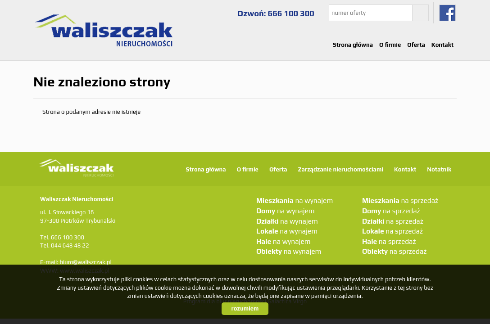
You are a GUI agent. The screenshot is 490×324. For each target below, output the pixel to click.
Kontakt (442, 44)
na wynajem (294, 200)
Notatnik (439, 169)
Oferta (416, 44)
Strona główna (353, 44)
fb (447, 12)
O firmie (390, 44)
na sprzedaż (400, 200)
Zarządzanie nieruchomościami (340, 169)
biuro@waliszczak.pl (85, 262)
